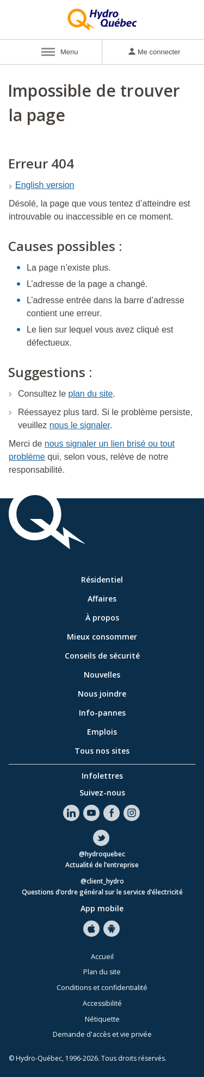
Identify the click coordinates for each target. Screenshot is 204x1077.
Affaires (102, 598)
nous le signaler (80, 425)
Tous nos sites (102, 751)
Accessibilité (102, 1003)
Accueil (102, 956)
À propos (102, 617)
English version (45, 185)
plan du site (91, 393)
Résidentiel (102, 579)
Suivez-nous (102, 792)
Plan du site (102, 971)
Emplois (102, 732)
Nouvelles (102, 674)
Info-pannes (102, 712)
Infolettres (102, 776)
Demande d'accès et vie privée (102, 1034)
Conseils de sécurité (102, 655)
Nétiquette (102, 1019)
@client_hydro (102, 882)
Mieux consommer (102, 636)
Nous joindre (102, 693)
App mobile (102, 908)
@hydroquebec (102, 854)
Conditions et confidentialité (102, 987)
